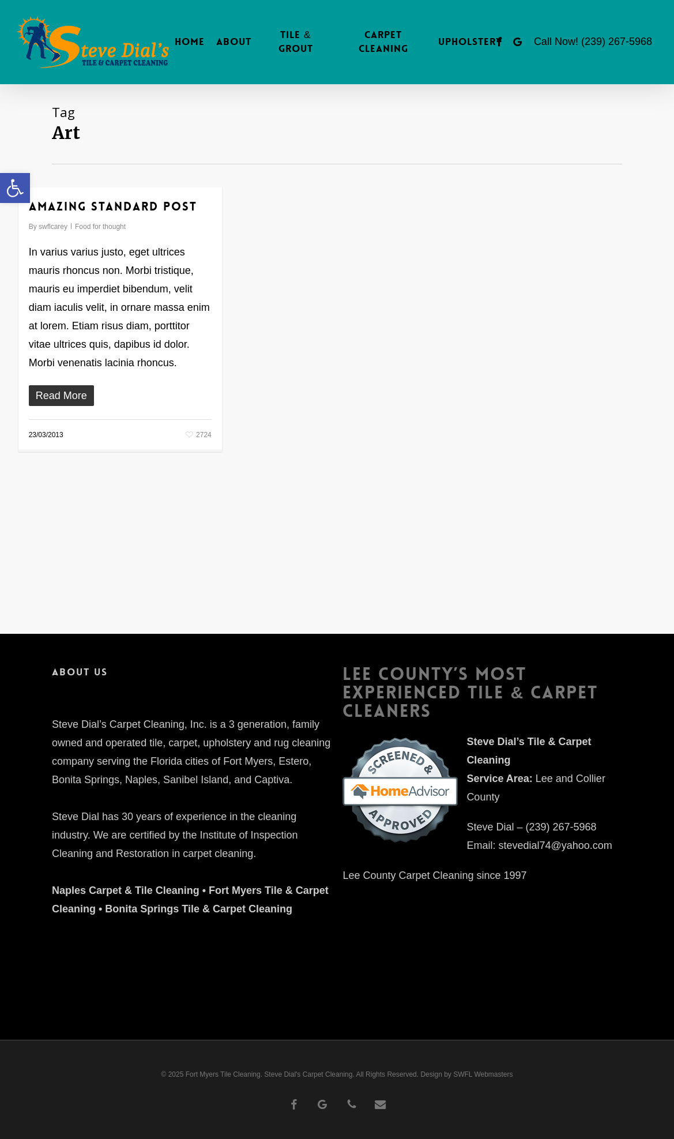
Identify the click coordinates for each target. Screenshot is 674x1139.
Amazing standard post (113, 206)
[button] (15, 188)
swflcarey (53, 227)
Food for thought (100, 227)
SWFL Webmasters (483, 1074)
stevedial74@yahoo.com (555, 845)
